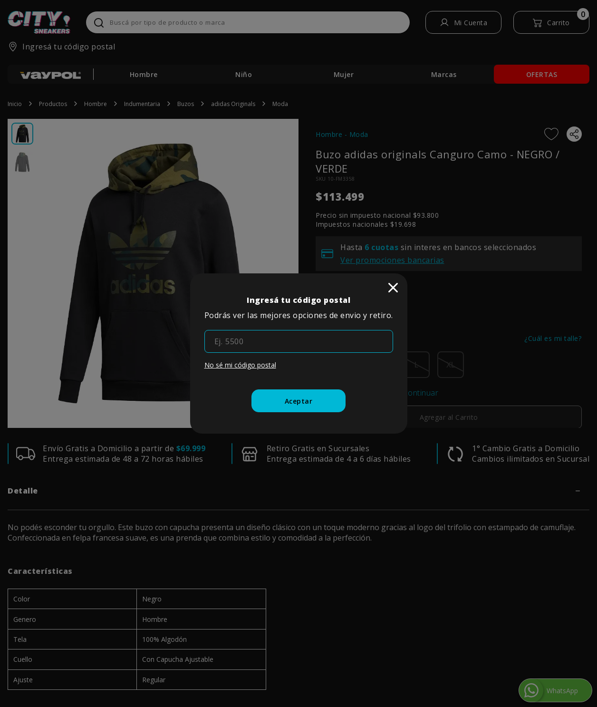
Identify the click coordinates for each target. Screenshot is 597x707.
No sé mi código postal (240, 364)
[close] (393, 287)
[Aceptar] (298, 400)
